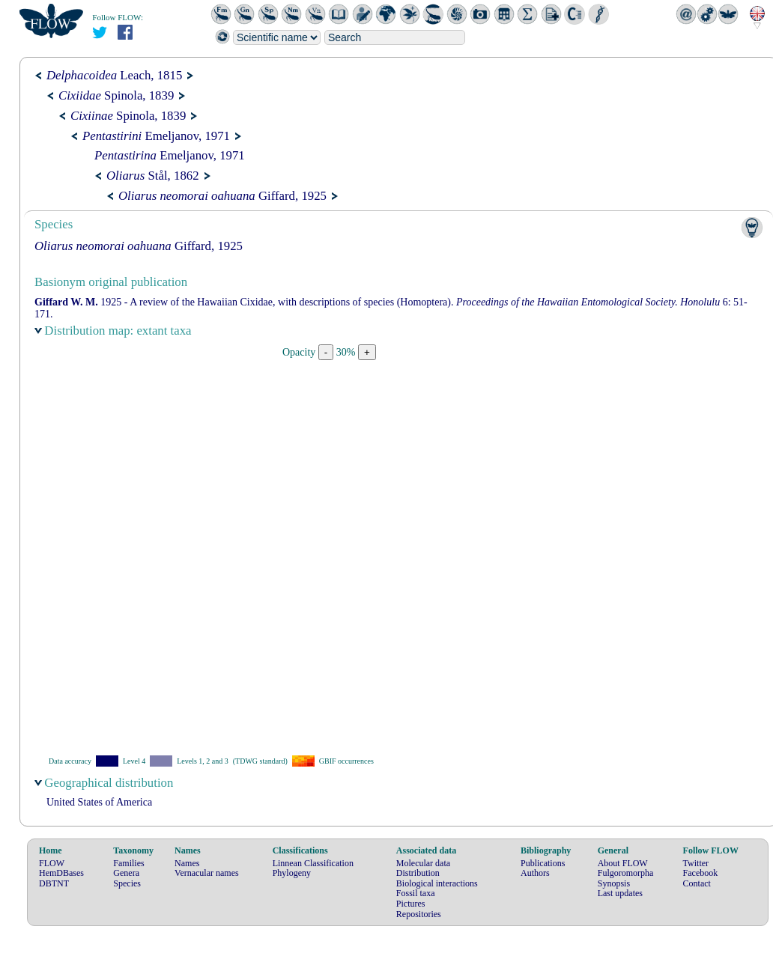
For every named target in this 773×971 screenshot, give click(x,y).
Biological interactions (437, 883)
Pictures (410, 903)
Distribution (418, 873)
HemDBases (61, 873)
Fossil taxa (415, 893)
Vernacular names (207, 873)
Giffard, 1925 (222, 196)
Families (128, 863)
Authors (535, 873)
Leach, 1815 (114, 75)
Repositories (418, 914)
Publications (543, 863)
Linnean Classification (313, 863)
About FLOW (623, 863)
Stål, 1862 (152, 175)
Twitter (696, 863)
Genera (126, 873)
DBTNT (54, 883)
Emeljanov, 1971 (156, 136)
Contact (697, 883)
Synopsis (614, 883)
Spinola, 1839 (116, 95)
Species (127, 883)
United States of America (99, 802)
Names (187, 863)
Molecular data (423, 863)
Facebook (700, 873)
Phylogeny (292, 873)
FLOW (51, 863)
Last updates (620, 893)
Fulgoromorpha (626, 873)
